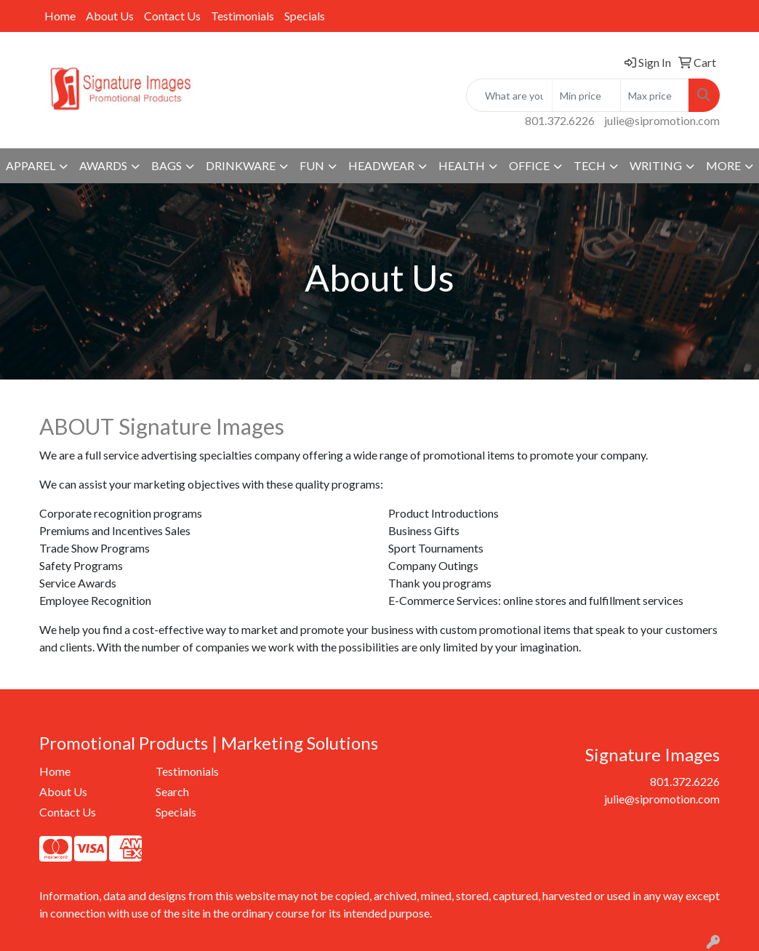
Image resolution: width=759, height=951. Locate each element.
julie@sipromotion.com (662, 120)
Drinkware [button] (241, 165)
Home (60, 16)
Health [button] (461, 165)
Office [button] (529, 165)
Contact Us (172, 16)
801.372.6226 (560, 120)
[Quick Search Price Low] (586, 95)
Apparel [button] (30, 165)
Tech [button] (590, 165)
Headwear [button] (381, 165)
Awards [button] (103, 165)
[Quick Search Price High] (654, 95)
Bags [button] (166, 165)
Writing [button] (656, 165)
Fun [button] (312, 165)
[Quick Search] (509, 95)
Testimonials (242, 16)
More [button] (723, 165)
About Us (110, 16)
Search (172, 791)
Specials (304, 16)
